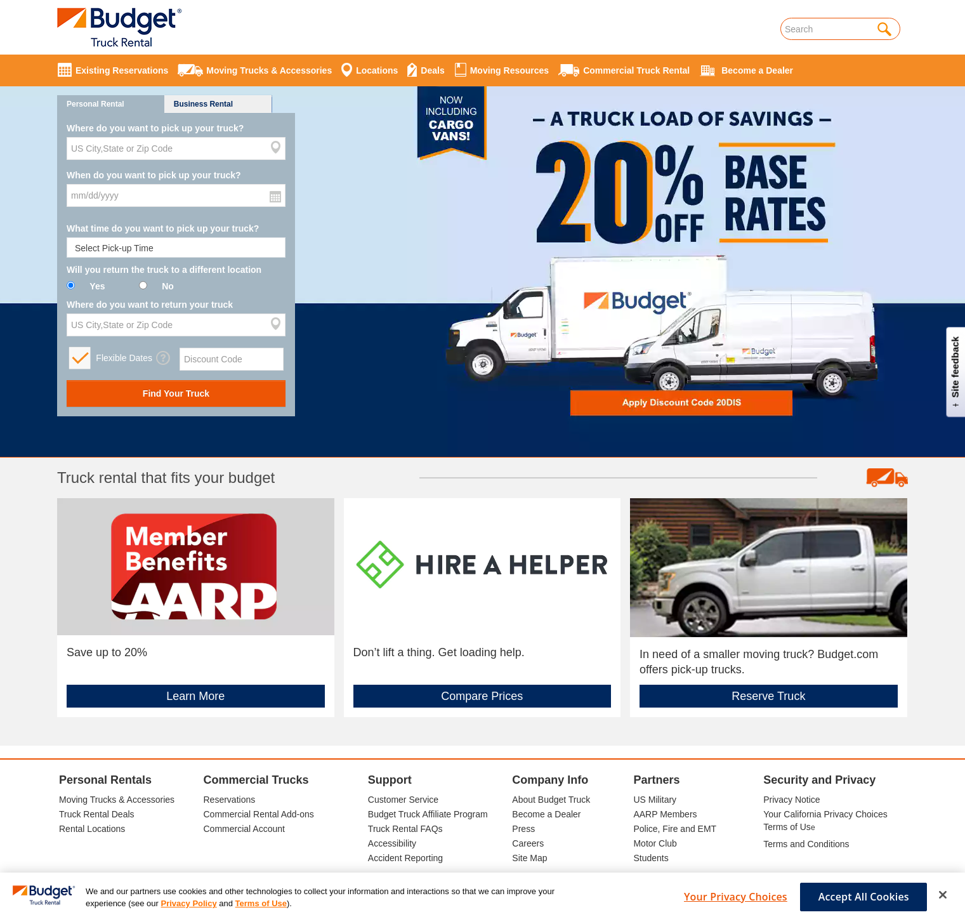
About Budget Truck (551, 800)
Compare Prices (482, 696)
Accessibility (392, 843)
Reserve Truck (768, 696)
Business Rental (203, 104)
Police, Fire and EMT (674, 829)
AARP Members (665, 814)
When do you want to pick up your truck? (154, 175)
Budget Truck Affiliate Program (428, 814)
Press (523, 829)
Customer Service (403, 800)
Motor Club (654, 843)
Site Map (529, 858)
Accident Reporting (405, 858)
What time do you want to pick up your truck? (163, 228)
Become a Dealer (546, 814)
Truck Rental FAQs (405, 829)
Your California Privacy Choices (825, 814)
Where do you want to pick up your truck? (155, 128)
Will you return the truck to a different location (164, 270)
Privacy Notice (791, 800)
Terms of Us (787, 827)
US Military (654, 800)
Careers (528, 843)
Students (650, 858)
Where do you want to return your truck (150, 305)
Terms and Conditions (806, 844)
